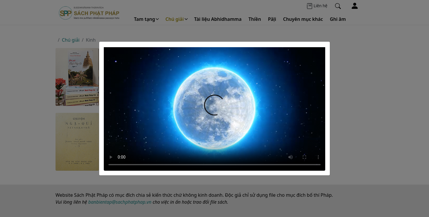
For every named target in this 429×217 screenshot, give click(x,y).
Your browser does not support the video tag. (214, 108)
